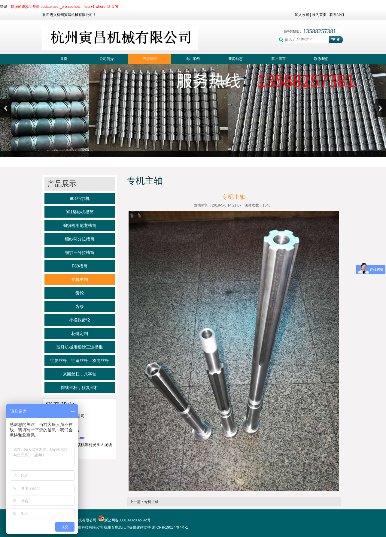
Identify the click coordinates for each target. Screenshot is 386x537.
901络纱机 (79, 198)
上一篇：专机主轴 (144, 502)
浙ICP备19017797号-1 (170, 527)
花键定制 (79, 333)
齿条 (79, 306)
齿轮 (79, 293)
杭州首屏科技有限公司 (85, 527)
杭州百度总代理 (116, 527)
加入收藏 (302, 15)
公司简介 (106, 59)
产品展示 (149, 59)
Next (380, 108)
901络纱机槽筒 (79, 212)
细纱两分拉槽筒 (79, 239)
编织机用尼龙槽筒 (79, 225)
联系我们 (337, 15)
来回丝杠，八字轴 (79, 374)
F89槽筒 (79, 266)
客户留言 (278, 59)
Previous (5, 108)
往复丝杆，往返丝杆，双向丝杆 (79, 360)
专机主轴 (79, 279)
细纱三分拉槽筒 (79, 252)
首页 (63, 59)
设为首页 (319, 15)
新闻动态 (235, 59)
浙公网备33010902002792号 (124, 520)
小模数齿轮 (79, 320)
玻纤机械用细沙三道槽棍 (79, 347)
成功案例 (192, 59)
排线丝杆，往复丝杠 (80, 387)
